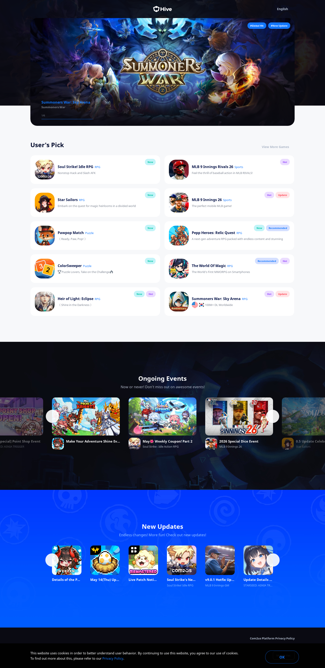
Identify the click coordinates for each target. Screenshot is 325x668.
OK (282, 657)
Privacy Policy (112, 658)
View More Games (278, 147)
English (286, 9)
